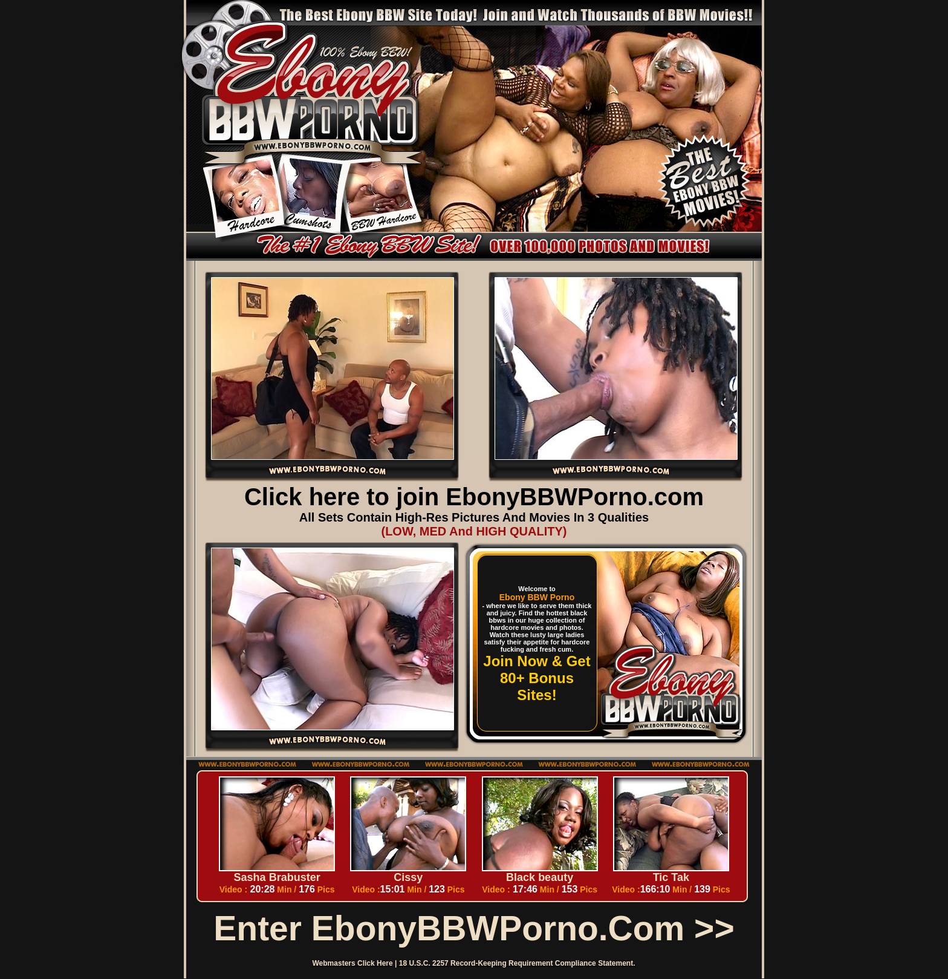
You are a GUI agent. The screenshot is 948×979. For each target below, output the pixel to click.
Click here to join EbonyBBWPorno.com (474, 496)
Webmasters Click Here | (356, 963)
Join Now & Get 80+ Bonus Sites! (536, 678)
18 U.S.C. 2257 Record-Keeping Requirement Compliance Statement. (517, 963)
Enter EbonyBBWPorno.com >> (473, 928)
